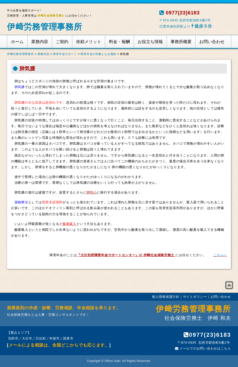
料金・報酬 (119, 41)
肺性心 (92, 192)
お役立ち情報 (150, 41)
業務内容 (39, 41)
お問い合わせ (211, 41)
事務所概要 (181, 41)
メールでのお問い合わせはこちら (203, 348)
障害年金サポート (65, 54)
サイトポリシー (195, 297)
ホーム (17, 41)
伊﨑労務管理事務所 (44, 26)
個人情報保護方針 (165, 297)
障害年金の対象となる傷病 (98, 54)
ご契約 (62, 41)
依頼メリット (88, 41)
